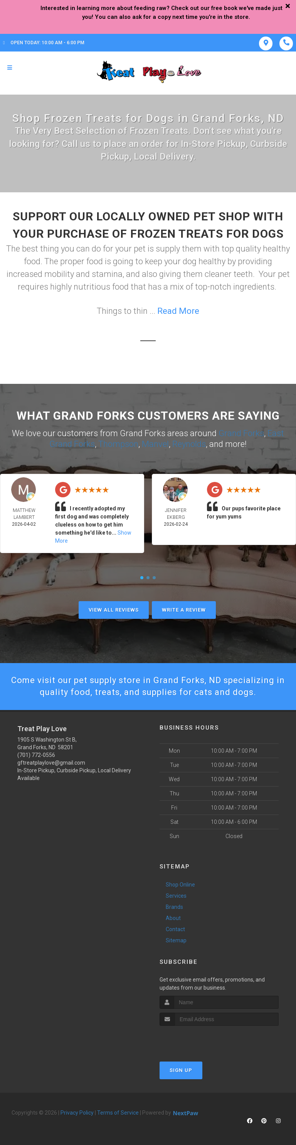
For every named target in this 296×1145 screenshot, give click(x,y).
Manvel (155, 444)
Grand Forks (241, 433)
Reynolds (189, 444)
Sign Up (181, 1070)
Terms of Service (118, 1113)
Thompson (118, 444)
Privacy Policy (77, 1113)
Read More (178, 311)
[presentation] (201, 1040)
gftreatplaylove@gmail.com (51, 763)
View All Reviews (114, 610)
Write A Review (184, 610)
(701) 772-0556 (36, 755)
